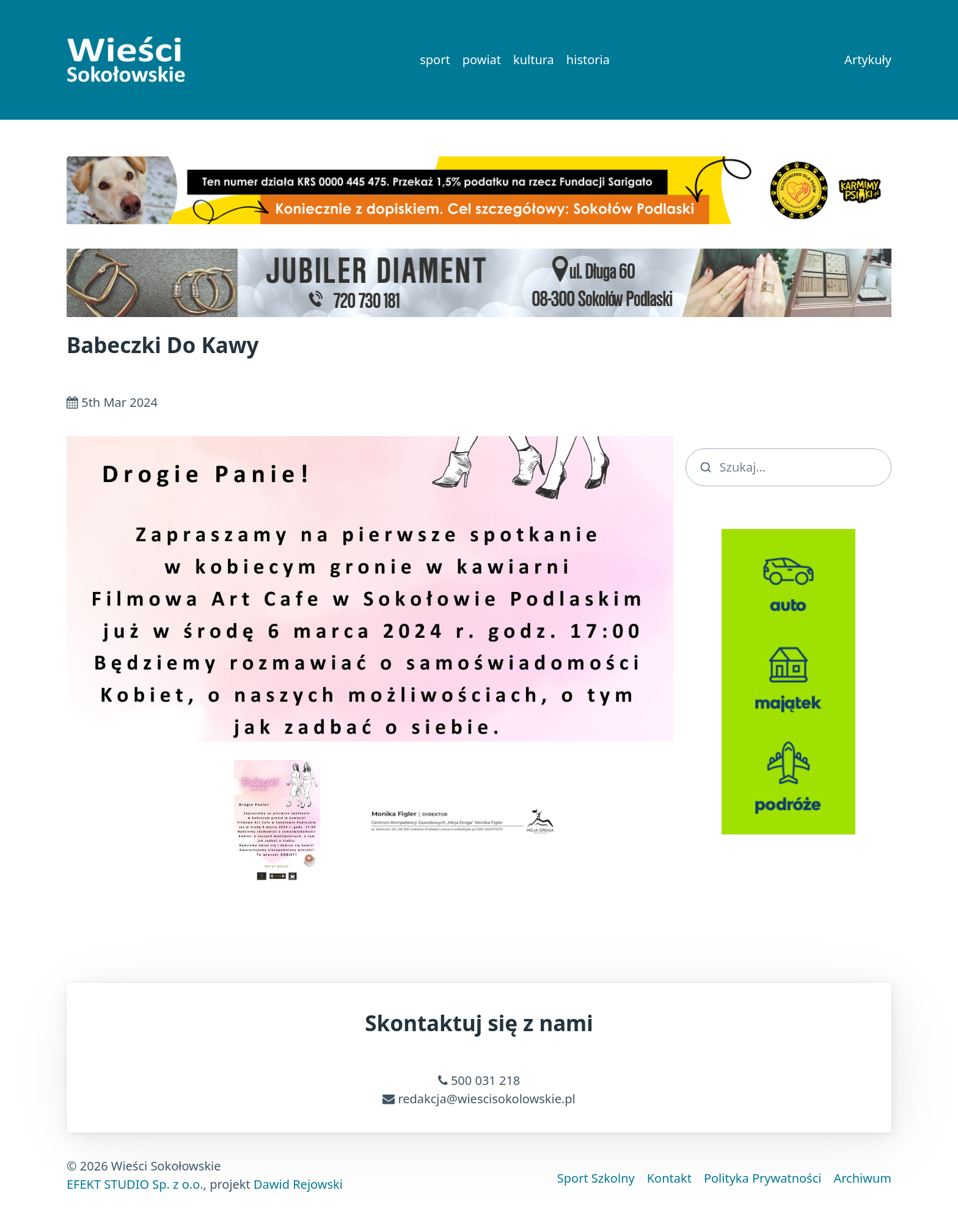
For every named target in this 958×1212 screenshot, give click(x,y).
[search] (789, 467)
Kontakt (669, 1178)
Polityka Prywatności (763, 1178)
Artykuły (867, 59)
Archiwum (862, 1178)
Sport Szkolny (596, 1178)
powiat (482, 59)
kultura (533, 59)
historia (588, 59)
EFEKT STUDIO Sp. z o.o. (135, 1184)
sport (435, 59)
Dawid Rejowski (298, 1184)
